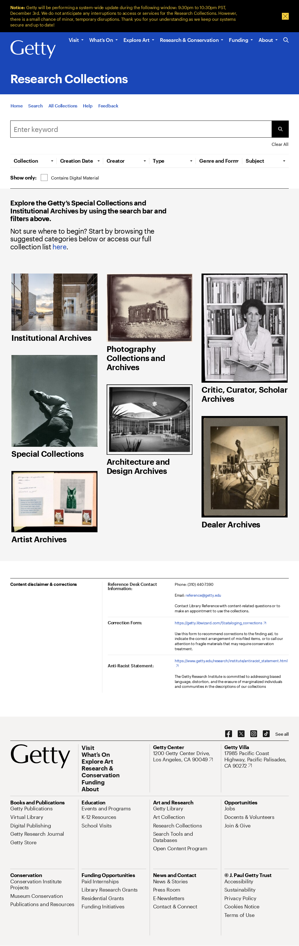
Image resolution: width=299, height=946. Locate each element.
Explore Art (136, 40)
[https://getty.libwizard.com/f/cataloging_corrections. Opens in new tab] (220, 623)
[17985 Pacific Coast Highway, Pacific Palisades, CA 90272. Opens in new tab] (256, 759)
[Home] (17, 107)
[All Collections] (63, 107)
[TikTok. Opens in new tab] (266, 734)
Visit (74, 40)
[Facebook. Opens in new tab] (228, 734)
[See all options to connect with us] (282, 734)
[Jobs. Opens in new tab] (229, 808)
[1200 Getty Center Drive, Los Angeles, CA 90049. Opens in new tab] (185, 756)
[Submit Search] (280, 129)
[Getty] (33, 49)
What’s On (101, 40)
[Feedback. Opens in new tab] (108, 107)
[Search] (35, 107)
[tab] (33, 161)
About (266, 40)
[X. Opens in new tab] (241, 734)
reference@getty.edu (203, 595)
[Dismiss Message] (285, 16)
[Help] (87, 107)
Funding (238, 40)
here (59, 246)
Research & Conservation (189, 40)
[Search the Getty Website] (286, 40)
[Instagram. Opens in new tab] (253, 734)
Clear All (280, 144)
